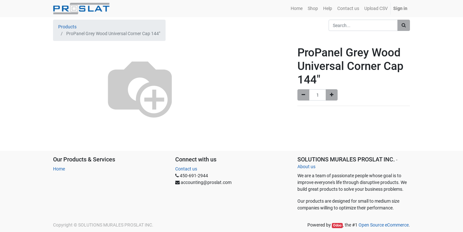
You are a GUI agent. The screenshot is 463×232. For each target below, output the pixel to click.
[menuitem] (296, 9)
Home (59, 168)
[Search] (403, 25)
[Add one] (332, 95)
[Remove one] (303, 95)
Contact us (186, 168)
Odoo (337, 225)
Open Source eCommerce (384, 224)
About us (306, 166)
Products (67, 26)
